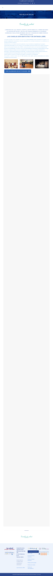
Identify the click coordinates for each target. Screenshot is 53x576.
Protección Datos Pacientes (31, 556)
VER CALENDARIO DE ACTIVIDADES (18, 71)
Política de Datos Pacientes (31, 560)
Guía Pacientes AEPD (21, 567)
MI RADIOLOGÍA (26, 3)
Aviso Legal (30, 553)
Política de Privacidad (32, 562)
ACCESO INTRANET (33, 551)
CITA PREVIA (20, 3)
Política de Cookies (31, 564)
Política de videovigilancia (30, 568)
